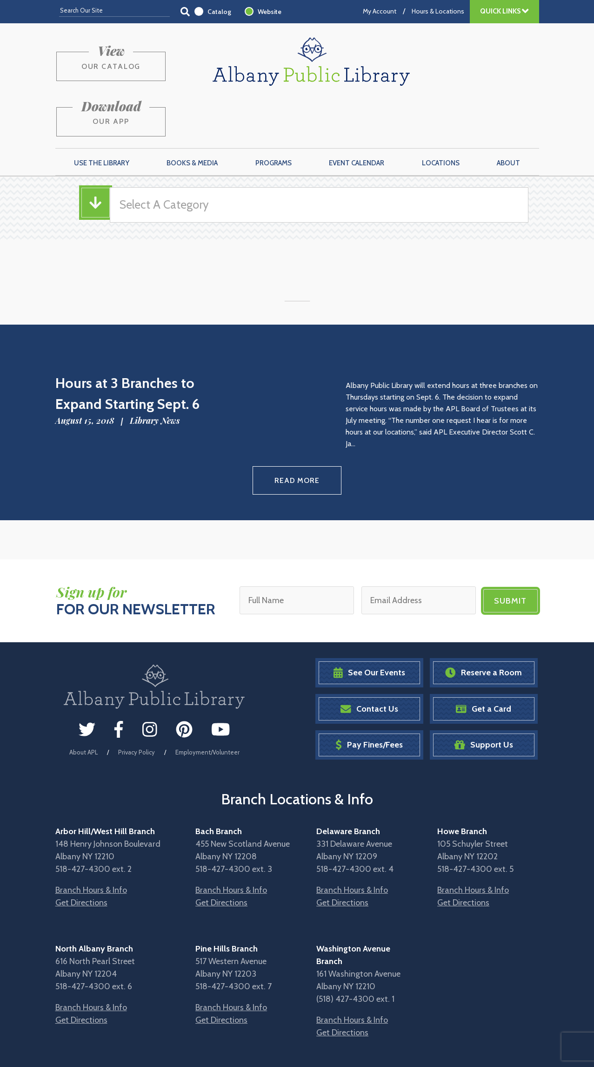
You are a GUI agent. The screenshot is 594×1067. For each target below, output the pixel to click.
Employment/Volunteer (207, 704)
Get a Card (483, 660)
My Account (379, 11)
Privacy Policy (136, 704)
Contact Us (369, 660)
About (508, 117)
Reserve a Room (483, 624)
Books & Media (192, 117)
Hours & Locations (438, 11)
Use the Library (101, 117)
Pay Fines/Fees (369, 697)
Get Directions (81, 855)
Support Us (483, 697)
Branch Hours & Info (91, 842)
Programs (273, 117)
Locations (441, 117)
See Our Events (369, 624)
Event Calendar (356, 117)
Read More (297, 433)
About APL (83, 704)
